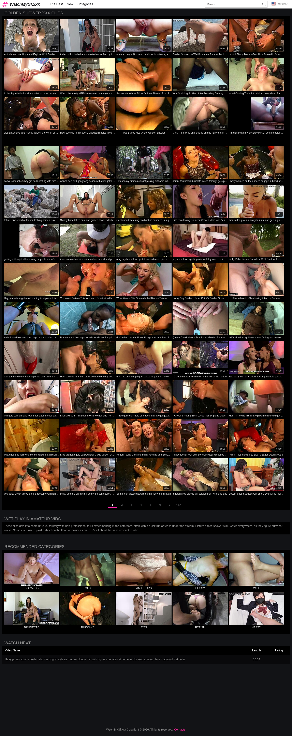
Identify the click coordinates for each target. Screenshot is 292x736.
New (70, 4)
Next (179, 504)
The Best (56, 4)
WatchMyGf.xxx (25, 4)
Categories (85, 4)
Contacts (179, 729)
